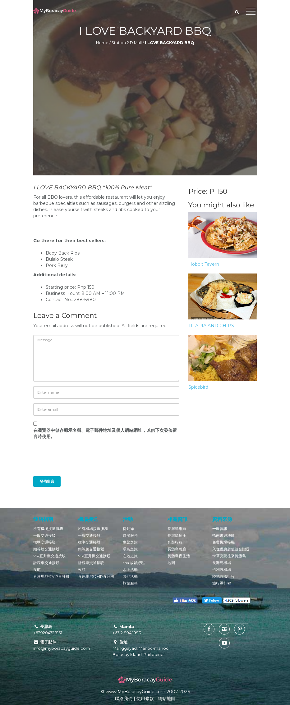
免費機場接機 (223, 542)
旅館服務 (130, 583)
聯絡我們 (123, 698)
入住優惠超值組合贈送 (231, 549)
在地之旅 (130, 556)
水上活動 (130, 569)
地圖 (171, 562)
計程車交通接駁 (46, 562)
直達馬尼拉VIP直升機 (51, 576)
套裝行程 (175, 542)
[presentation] (75, 461)
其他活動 (130, 576)
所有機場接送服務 (48, 528)
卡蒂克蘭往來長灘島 (229, 556)
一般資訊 (219, 528)
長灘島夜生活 (179, 556)
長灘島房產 (177, 535)
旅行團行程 (221, 583)
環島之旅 (130, 549)
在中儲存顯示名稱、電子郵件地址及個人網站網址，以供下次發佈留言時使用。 (105, 433)
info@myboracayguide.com (61, 648)
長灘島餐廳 (177, 549)
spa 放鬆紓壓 (134, 562)
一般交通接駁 (44, 535)
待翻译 (128, 528)
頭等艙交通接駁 (46, 549)
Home (102, 42)
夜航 (37, 569)
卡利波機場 (221, 569)
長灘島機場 (221, 562)
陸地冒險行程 (223, 576)
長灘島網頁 (177, 528)
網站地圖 (166, 698)
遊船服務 (130, 535)
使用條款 (145, 698)
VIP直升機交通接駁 (49, 556)
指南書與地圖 (223, 535)
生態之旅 (130, 542)
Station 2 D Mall (127, 42)
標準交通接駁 (44, 542)
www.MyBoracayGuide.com (135, 691)
